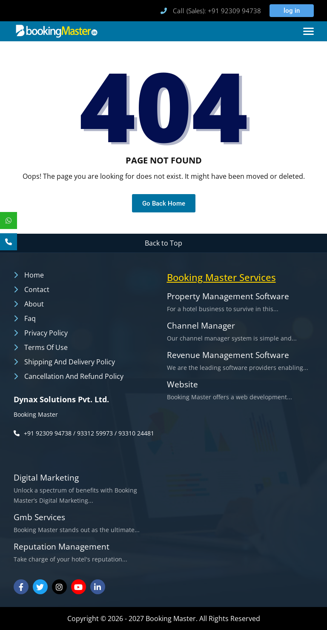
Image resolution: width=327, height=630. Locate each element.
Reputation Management (61, 546)
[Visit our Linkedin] (97, 586)
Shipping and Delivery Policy (69, 362)
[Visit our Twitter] (40, 586)
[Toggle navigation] (308, 31)
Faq (30, 318)
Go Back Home (163, 203)
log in (290, 10)
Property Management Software (228, 296)
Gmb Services (39, 517)
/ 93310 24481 (134, 433)
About (34, 304)
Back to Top (163, 243)
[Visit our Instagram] (59, 586)
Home (34, 275)
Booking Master (36, 414)
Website (182, 384)
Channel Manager (201, 326)
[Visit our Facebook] (21, 586)
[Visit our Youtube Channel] (78, 586)
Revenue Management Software (228, 355)
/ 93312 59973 (93, 433)
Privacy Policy (46, 333)
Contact (36, 289)
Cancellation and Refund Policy (73, 376)
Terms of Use (46, 347)
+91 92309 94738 (48, 433)
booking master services (221, 277)
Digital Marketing (46, 477)
